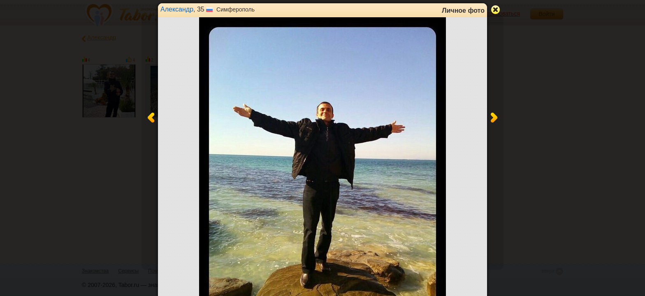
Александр (176, 9)
